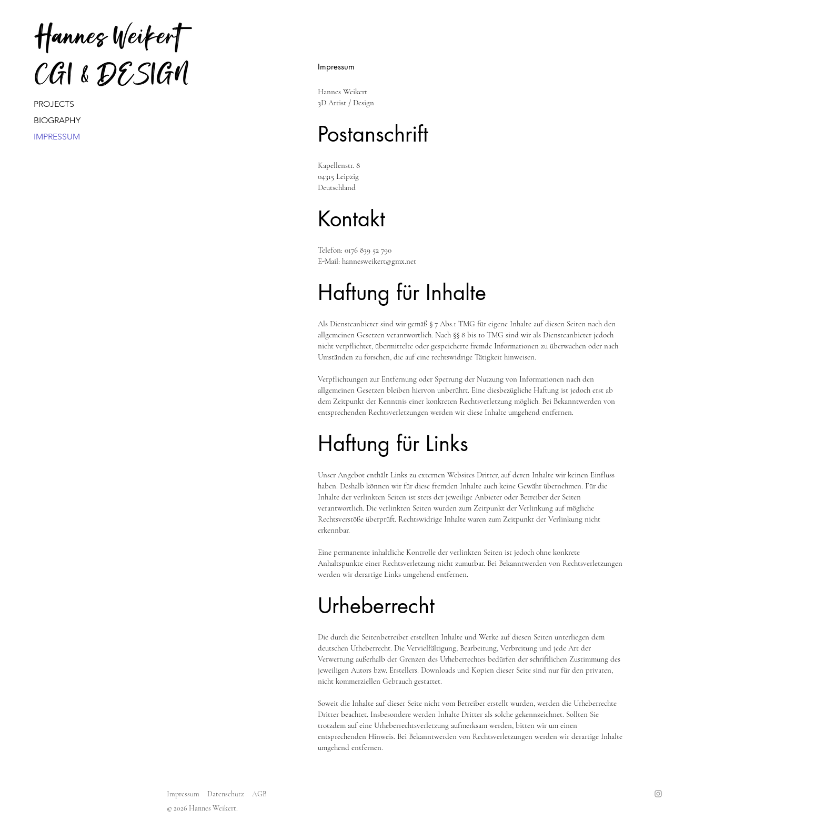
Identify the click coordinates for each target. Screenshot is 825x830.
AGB (259, 793)
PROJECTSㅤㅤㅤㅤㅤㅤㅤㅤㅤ (53, 104)
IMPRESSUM (53, 137)
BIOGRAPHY (53, 120)
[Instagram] (658, 793)
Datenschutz (225, 793)
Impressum (183, 793)
